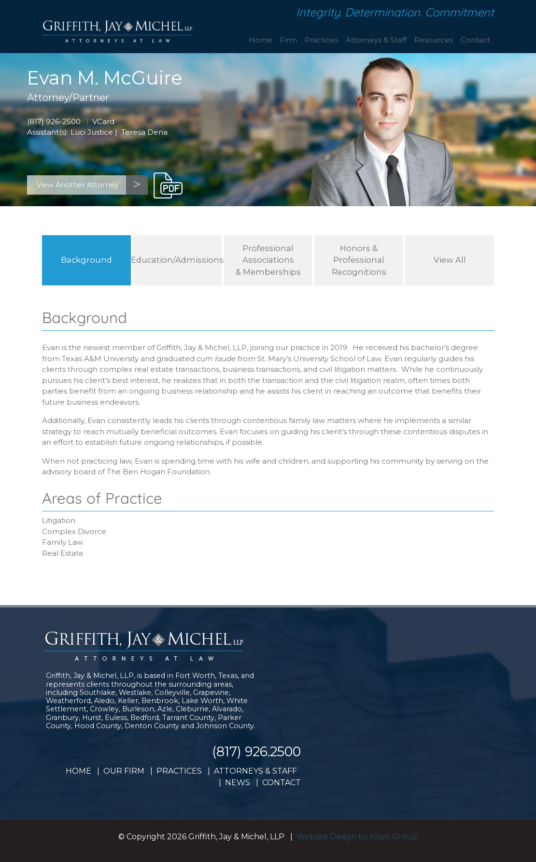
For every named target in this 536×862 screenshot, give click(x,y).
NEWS (237, 782)
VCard (103, 121)
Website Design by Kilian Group (357, 836)
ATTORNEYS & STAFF (255, 771)
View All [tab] (450, 260)
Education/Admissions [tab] (177, 260)
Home (260, 39)
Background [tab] (86, 260)
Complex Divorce (74, 531)
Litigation (58, 520)
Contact (475, 39)
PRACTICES (179, 771)
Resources (433, 39)
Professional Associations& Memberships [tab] (268, 260)
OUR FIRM (123, 771)
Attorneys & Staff (376, 39)
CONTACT (281, 782)
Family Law (62, 542)
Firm (288, 39)
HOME (78, 771)
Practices (321, 39)
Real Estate (63, 553)
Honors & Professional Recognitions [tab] (359, 260)
